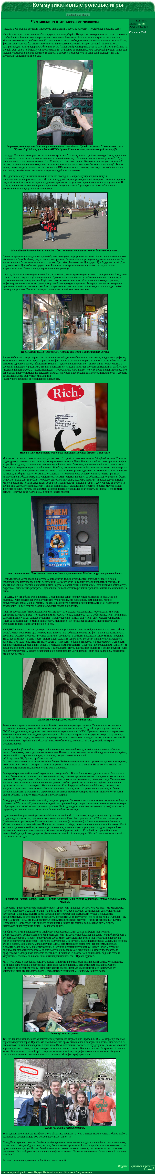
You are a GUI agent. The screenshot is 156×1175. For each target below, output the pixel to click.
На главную (8, 1172)
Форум (38, 1172)
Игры (20, 1172)
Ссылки (57, 1172)
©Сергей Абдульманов (78, 1172)
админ (141, 23)
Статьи (28, 1172)
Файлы (47, 1172)
